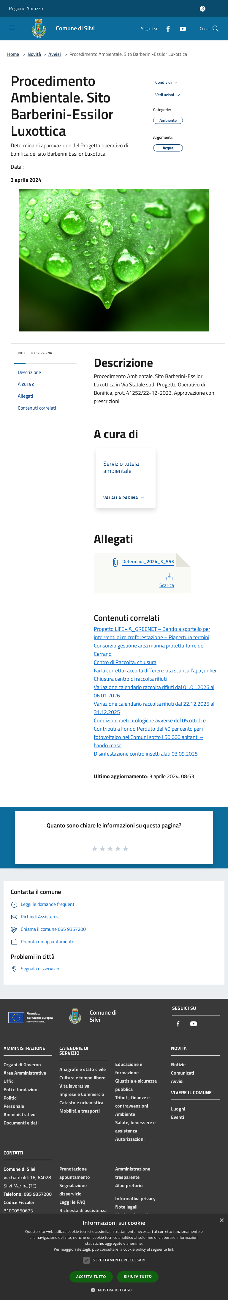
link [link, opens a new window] (171, 1249)
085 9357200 (38, 1194)
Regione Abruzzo (26, 8)
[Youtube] (180, 28)
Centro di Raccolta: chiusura (125, 662)
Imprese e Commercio (81, 1094)
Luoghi (178, 1108)
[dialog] (114, 1257)
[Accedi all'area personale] (202, 9)
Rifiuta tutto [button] (138, 1276)
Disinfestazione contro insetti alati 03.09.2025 (146, 754)
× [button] (221, 1220)
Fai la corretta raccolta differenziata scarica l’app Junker (155, 670)
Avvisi (54, 54)
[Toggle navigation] (11, 27)
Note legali (126, 1206)
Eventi (177, 1117)
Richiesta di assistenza (83, 1210)
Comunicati (182, 1072)
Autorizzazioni (130, 1139)
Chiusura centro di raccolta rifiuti (130, 679)
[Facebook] (166, 28)
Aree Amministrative (25, 1072)
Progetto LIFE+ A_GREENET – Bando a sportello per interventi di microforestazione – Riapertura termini (152, 633)
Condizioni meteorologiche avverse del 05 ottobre (150, 720)
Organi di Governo (22, 1064)
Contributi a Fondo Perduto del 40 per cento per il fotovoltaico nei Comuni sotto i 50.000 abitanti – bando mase (149, 737)
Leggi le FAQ (72, 1202)
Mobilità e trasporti (79, 1110)
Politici (11, 1097)
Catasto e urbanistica (81, 1102)
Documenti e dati (21, 1122)
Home (13, 54)
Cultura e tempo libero (82, 1077)
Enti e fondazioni (21, 1089)
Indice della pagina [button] (35, 353)
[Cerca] (215, 28)
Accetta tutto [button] (91, 1276)
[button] (114, 1290)
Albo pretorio (129, 1185)
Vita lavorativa (74, 1085)
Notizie (178, 1064)
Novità (34, 54)
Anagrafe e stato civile (82, 1069)
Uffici (9, 1081)
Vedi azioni (168, 95)
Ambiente (125, 1114)
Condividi (167, 82)
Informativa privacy (135, 1198)
